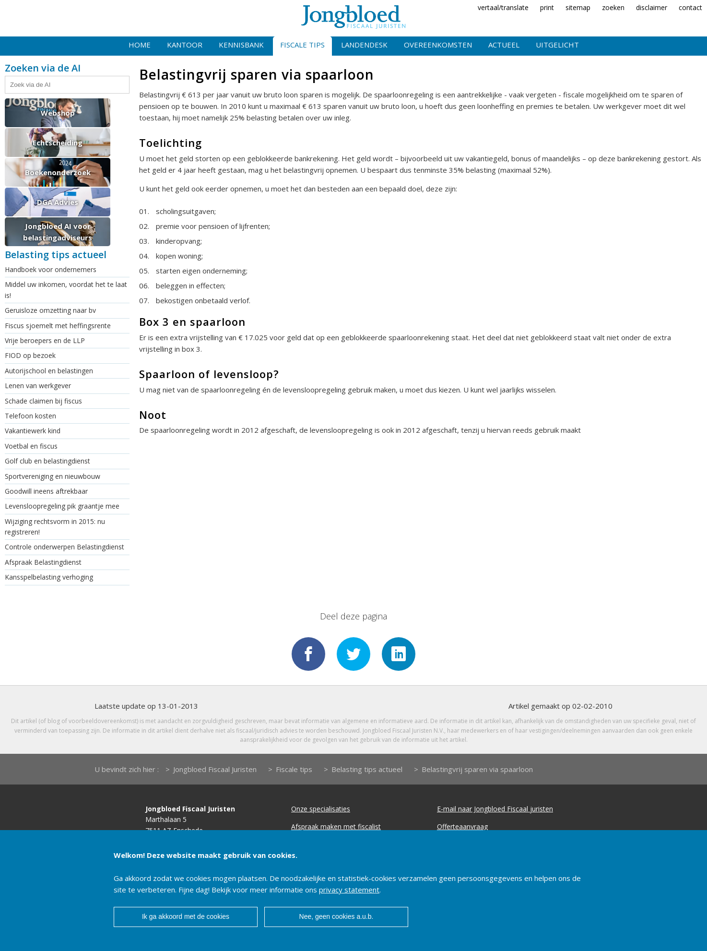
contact (690, 7)
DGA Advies (57, 202)
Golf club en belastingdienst (47, 460)
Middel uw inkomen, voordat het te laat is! (66, 289)
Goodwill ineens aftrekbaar (46, 491)
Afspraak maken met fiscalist (336, 826)
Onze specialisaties (320, 808)
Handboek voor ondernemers (50, 269)
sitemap (578, 7)
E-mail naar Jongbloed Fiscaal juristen (495, 808)
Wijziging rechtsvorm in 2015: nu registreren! (55, 526)
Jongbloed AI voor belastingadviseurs (57, 231)
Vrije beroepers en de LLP (45, 340)
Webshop (58, 113)
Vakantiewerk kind (32, 430)
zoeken (613, 7)
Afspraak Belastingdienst (43, 562)
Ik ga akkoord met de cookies (185, 916)
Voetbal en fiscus (31, 446)
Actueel (503, 44)
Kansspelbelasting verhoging (49, 577)
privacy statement (349, 889)
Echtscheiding (57, 142)
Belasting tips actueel (366, 769)
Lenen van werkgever (38, 385)
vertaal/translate (503, 7)
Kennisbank (241, 44)
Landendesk (364, 44)
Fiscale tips (302, 44)
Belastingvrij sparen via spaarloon (477, 769)
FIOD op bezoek (30, 355)
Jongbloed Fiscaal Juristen (215, 769)
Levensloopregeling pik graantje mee (62, 506)
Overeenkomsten (438, 44)
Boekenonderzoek (58, 172)
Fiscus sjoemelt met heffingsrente (58, 325)
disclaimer (651, 7)
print (547, 7)
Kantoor (184, 44)
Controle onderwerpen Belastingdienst (64, 546)
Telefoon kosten (30, 415)
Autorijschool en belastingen (49, 370)
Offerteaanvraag (462, 826)
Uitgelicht (557, 44)
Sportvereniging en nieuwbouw (52, 476)
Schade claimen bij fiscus (43, 400)
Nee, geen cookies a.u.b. (336, 916)
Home (140, 44)
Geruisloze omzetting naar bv (50, 310)
